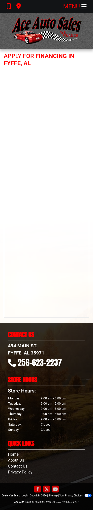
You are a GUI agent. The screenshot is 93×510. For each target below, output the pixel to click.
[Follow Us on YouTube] (55, 489)
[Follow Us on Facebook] (37, 489)
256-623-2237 (40, 362)
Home (13, 454)
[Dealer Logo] (46, 31)
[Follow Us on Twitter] (46, 489)
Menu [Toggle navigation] (75, 6)
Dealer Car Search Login (14, 495)
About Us (16, 460)
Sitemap (53, 495)
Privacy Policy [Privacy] (20, 472)
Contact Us (18, 466)
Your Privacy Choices (76, 495)
